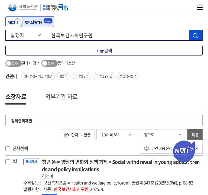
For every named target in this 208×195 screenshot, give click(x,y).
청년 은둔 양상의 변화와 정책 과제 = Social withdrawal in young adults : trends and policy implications (122, 168)
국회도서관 (23, 7)
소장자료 (15, 96)
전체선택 (20, 148)
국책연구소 (81, 76)
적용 (195, 134)
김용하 (63, 76)
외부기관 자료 (61, 96)
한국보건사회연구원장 (38, 76)
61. (15, 160)
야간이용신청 (158, 148)
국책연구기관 (104, 76)
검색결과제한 (21, 120)
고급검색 (104, 50)
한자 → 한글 (77, 135)
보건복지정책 (127, 76)
